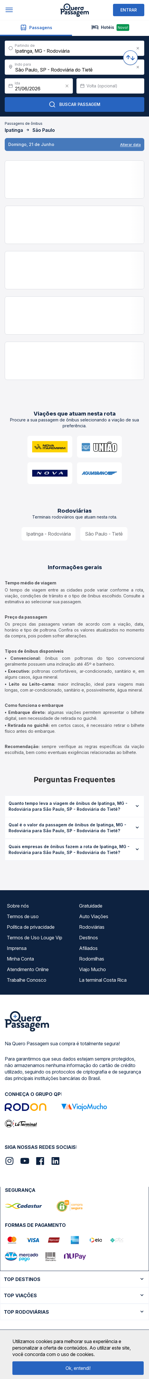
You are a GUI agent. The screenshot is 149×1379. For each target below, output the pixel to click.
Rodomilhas (91, 959)
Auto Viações (93, 916)
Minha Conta (20, 959)
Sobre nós (18, 906)
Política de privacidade (31, 927)
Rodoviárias (91, 927)
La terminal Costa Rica (103, 980)
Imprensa (17, 948)
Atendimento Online (28, 969)
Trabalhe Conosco (26, 980)
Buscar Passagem (74, 104)
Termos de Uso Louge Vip (34, 938)
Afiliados (88, 948)
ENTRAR (128, 9)
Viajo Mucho (92, 969)
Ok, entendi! (78, 1368)
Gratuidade (90, 906)
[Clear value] (67, 86)
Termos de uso (23, 916)
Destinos (88, 938)
